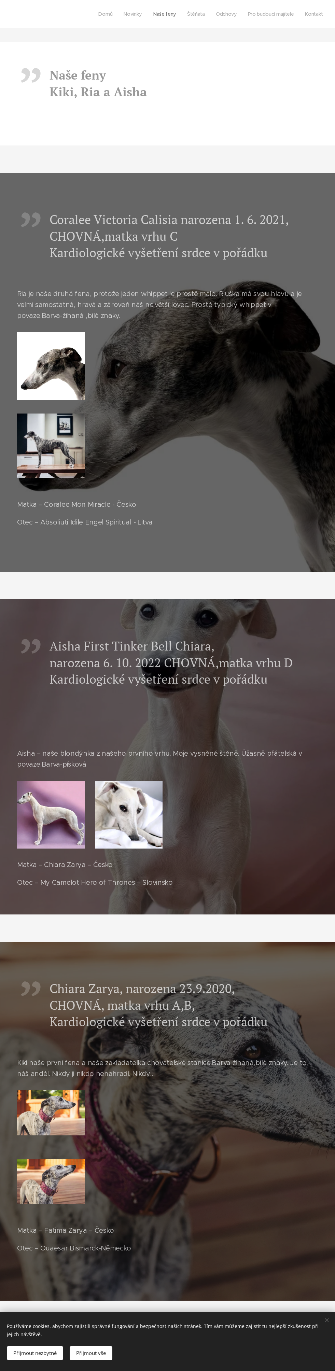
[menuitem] (106, 14)
